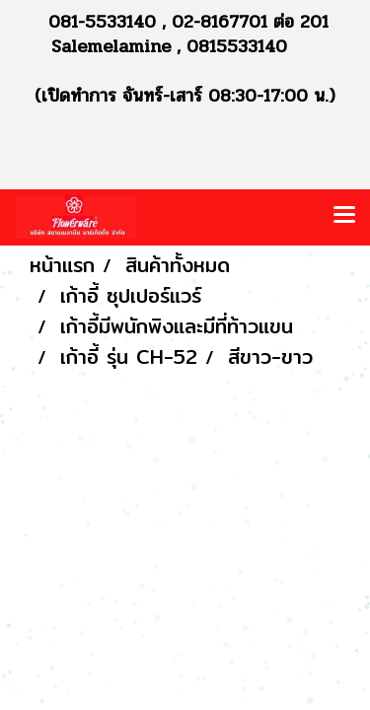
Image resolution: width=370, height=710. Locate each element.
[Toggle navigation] (344, 217)
